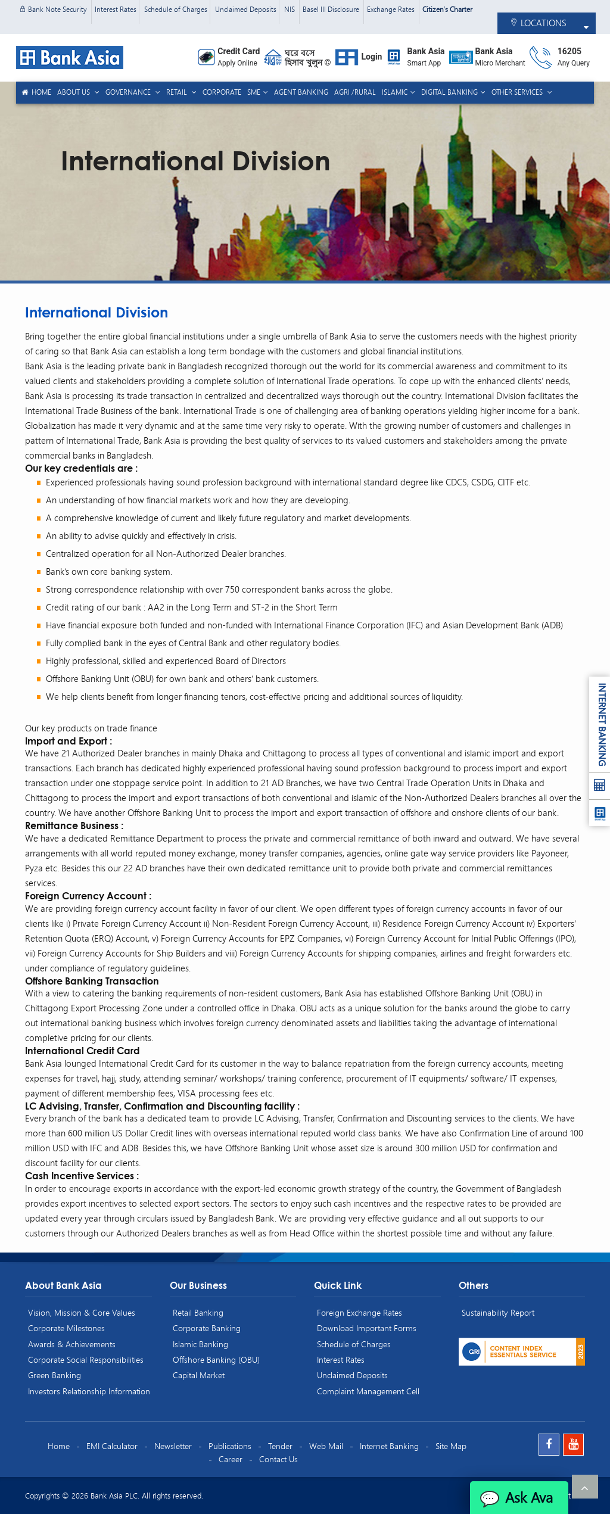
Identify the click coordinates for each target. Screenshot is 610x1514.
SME (253, 92)
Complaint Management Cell (368, 1391)
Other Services (517, 92)
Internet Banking (389, 1446)
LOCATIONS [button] (538, 22)
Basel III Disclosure (332, 9)
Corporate (222, 92)
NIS (290, 9)
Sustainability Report (498, 1312)
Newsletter (173, 1446)
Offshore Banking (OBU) (216, 1359)
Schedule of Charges (175, 9)
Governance (128, 92)
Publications (229, 1446)
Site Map (450, 1446)
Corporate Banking (207, 1328)
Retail (177, 92)
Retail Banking (198, 1312)
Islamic (394, 92)
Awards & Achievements (72, 1344)
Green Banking (54, 1375)
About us (74, 92)
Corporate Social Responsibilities (86, 1359)
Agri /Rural (355, 92)
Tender (280, 1446)
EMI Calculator (112, 1446)
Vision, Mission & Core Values (81, 1312)
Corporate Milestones (66, 1328)
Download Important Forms (366, 1328)
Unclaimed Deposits (245, 9)
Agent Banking (301, 92)
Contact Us (278, 1459)
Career (230, 1459)
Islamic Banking (200, 1344)
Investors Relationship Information (89, 1391)
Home (35, 92)
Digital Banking (449, 92)
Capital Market (199, 1375)
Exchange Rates (391, 9)
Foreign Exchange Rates (359, 1312)
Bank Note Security (54, 9)
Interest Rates (115, 9)
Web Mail (326, 1446)
